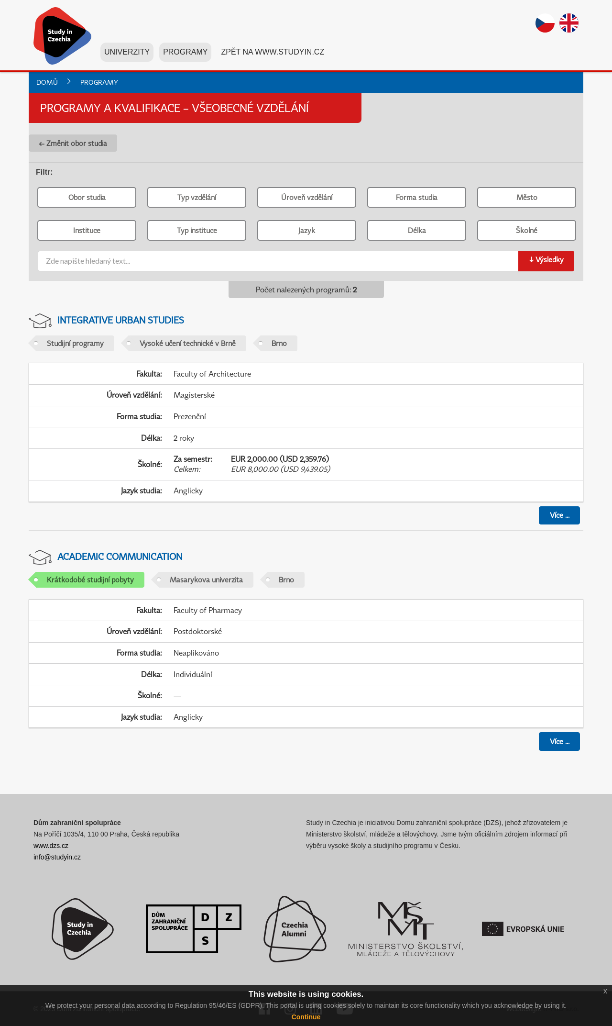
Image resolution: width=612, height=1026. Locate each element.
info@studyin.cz (57, 857)
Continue (306, 1017)
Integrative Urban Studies (120, 319)
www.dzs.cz (50, 845)
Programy (185, 52)
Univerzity (127, 52)
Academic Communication (119, 556)
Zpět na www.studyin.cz (272, 52)
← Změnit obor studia (73, 143)
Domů (47, 82)
